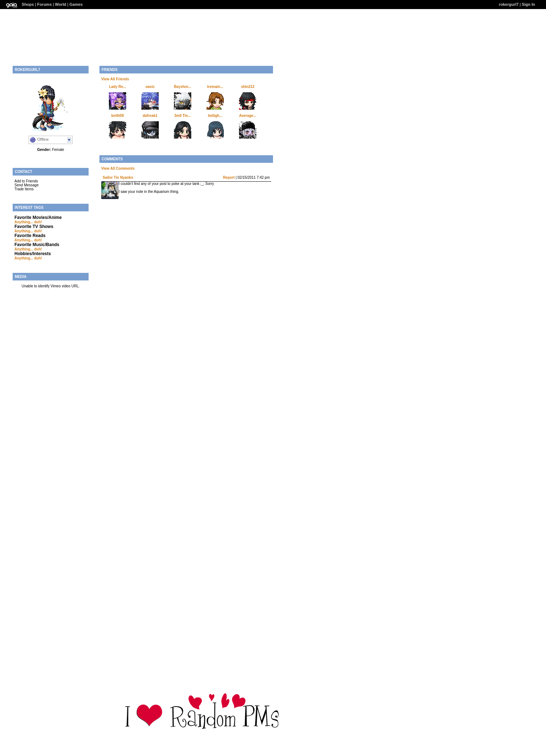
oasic (150, 87)
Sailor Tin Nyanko (118, 177)
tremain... (215, 87)
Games (76, 4)
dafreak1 (149, 116)
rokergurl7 (509, 4)
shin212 (247, 87)
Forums (44, 4)
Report (229, 177)
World (60, 4)
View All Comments (118, 168)
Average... (247, 116)
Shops (28, 4)
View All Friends (115, 79)
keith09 (117, 116)
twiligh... (215, 116)
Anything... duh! (28, 222)
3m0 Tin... (182, 116)
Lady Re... (117, 87)
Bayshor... (182, 87)
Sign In (528, 4)
